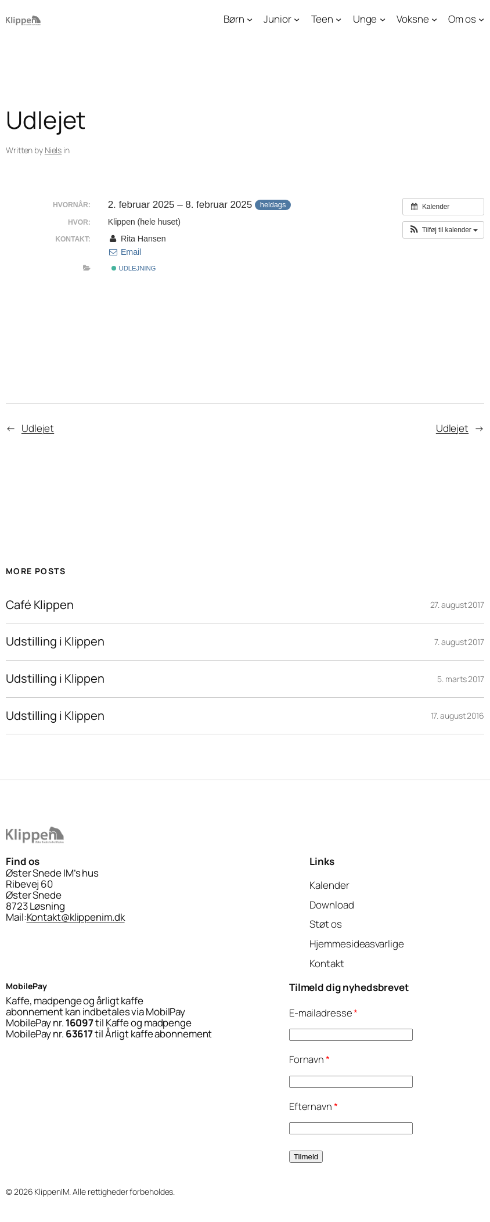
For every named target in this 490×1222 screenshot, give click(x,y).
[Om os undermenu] (481, 18)
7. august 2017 (459, 641)
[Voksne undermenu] (434, 18)
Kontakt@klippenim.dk (76, 917)
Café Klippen (40, 605)
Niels (53, 150)
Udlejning (133, 268)
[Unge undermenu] (382, 18)
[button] (443, 230)
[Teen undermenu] (338, 18)
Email (125, 252)
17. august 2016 (458, 715)
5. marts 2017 (460, 678)
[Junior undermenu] (297, 18)
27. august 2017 (457, 604)
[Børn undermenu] (250, 18)
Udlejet (37, 428)
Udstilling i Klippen (55, 641)
